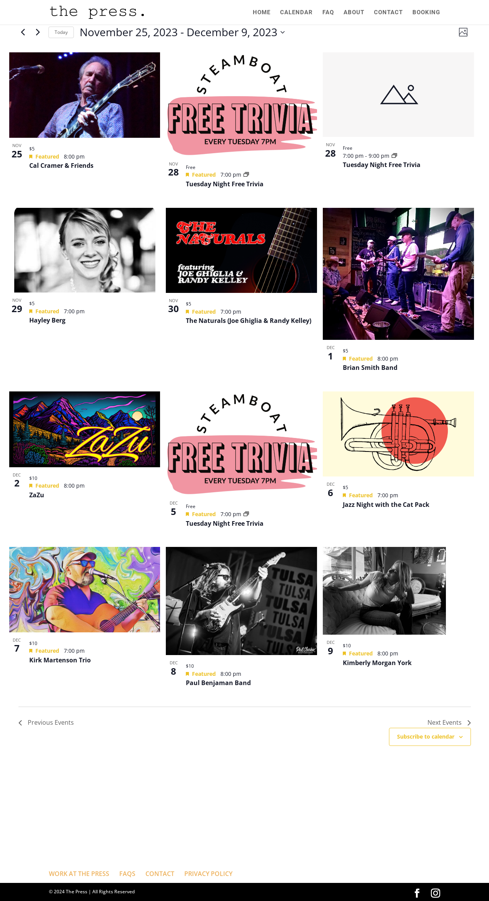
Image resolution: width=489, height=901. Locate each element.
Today (61, 32)
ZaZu (36, 495)
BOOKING (426, 13)
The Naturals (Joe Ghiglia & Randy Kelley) (248, 320)
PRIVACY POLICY (208, 873)
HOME (260, 13)
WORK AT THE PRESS (79, 873)
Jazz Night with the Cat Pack (386, 504)
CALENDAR (295, 13)
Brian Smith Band (370, 367)
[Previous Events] (23, 32)
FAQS (127, 873)
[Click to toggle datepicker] (182, 32)
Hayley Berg (47, 320)
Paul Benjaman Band (218, 683)
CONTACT (388, 13)
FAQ (327, 13)
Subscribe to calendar (425, 736)
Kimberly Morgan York (377, 663)
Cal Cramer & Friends (61, 165)
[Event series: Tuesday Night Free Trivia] (246, 174)
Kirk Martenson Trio (60, 660)
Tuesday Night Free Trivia (225, 184)
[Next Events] (38, 32)
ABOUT (353, 13)
